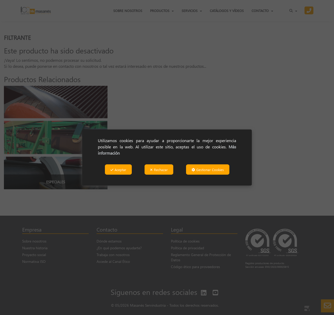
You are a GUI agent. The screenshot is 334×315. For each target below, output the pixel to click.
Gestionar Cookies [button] (208, 169)
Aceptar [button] (118, 169)
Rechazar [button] (159, 169)
